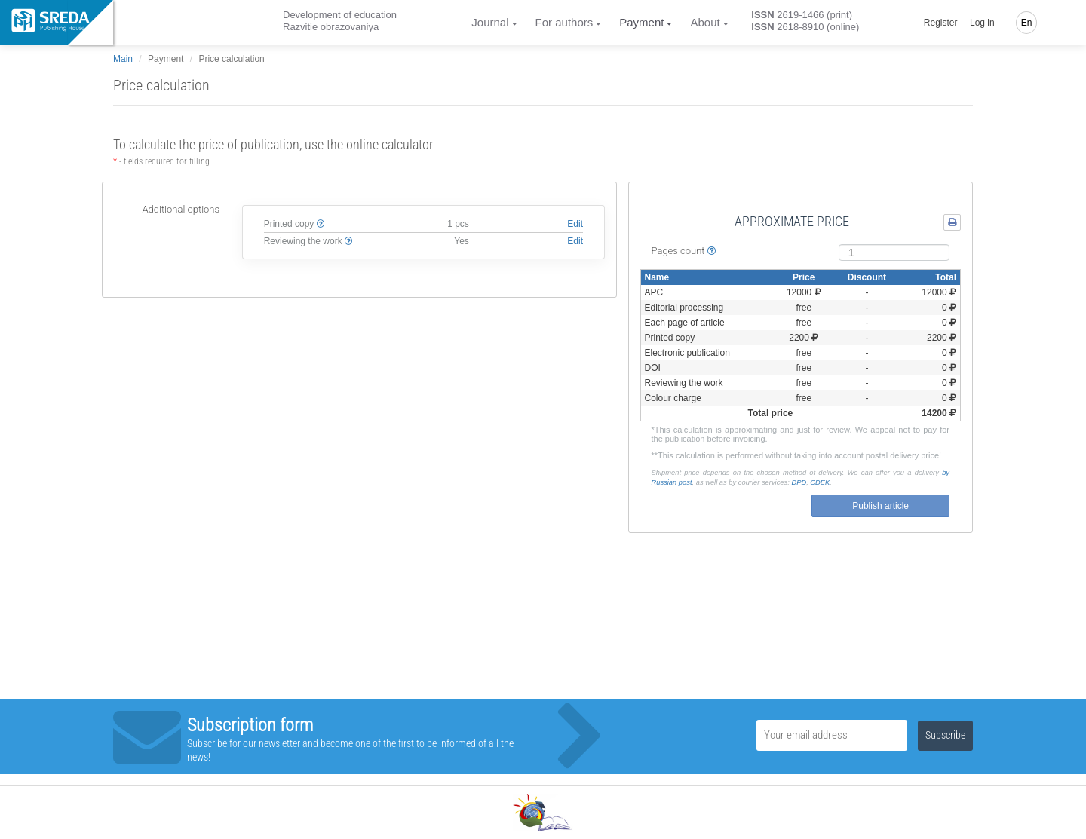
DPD (798, 482)
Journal (489, 22)
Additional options (180, 209)
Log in (982, 22)
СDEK (820, 482)
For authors (564, 22)
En (1026, 22)
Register (941, 22)
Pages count (684, 250)
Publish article (880, 506)
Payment (641, 22)
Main (123, 59)
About (704, 22)
